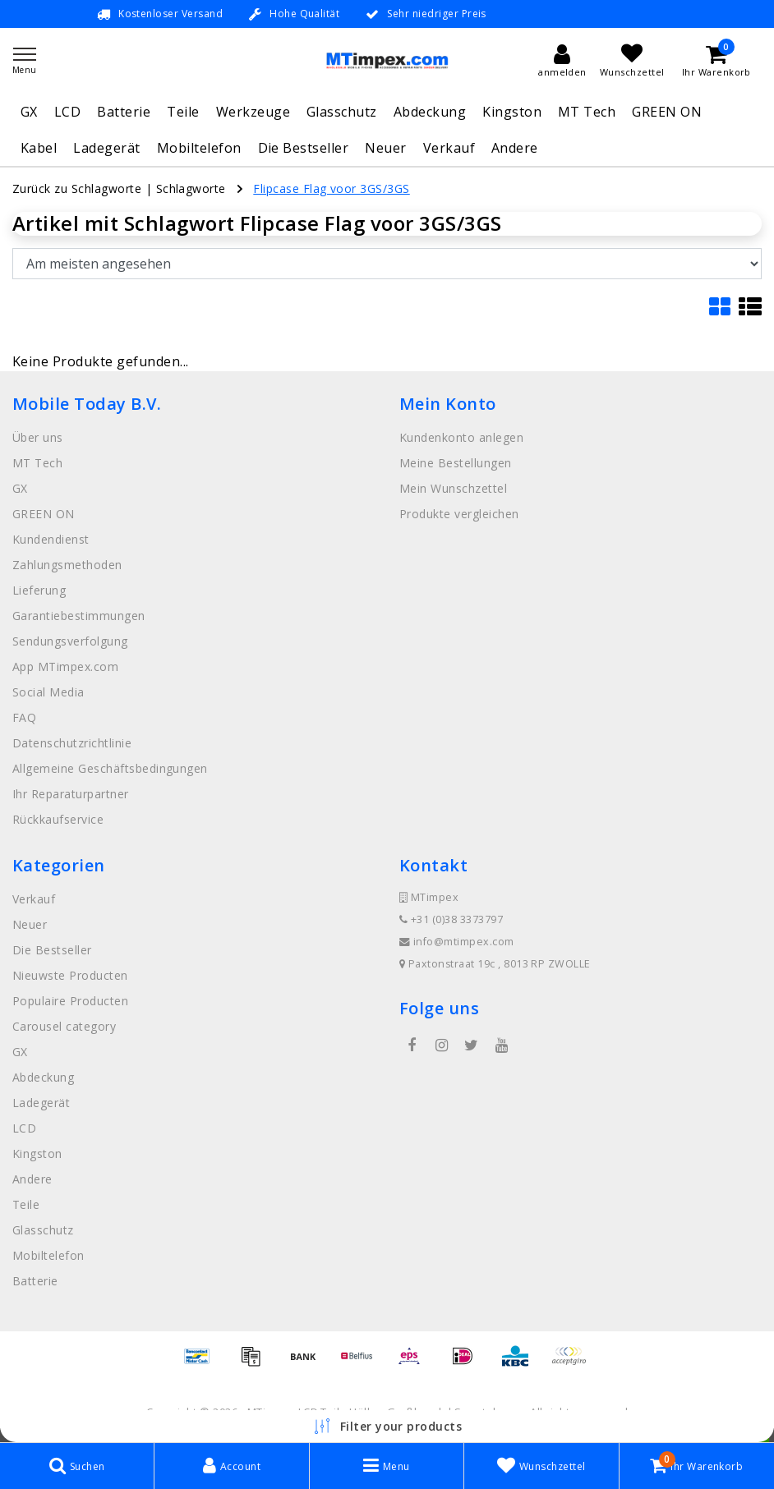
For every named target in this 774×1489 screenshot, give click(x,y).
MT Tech (586, 112)
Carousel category (64, 1026)
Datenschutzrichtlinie (71, 743)
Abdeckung (430, 112)
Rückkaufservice (58, 819)
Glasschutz (341, 112)
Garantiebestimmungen (78, 615)
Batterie (123, 112)
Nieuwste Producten (70, 975)
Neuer (385, 148)
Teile (183, 112)
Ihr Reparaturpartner (70, 794)
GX (29, 112)
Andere (514, 148)
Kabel (39, 148)
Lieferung (39, 590)
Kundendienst (51, 539)
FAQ (24, 717)
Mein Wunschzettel (453, 488)
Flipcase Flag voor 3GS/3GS (331, 188)
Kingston (511, 112)
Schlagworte (191, 188)
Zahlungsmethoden (67, 564)
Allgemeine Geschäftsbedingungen (110, 768)
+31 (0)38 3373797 (451, 919)
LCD (67, 112)
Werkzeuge (253, 112)
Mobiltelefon (199, 148)
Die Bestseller (303, 148)
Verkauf (449, 148)
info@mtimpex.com (456, 942)
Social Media (48, 692)
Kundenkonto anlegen (461, 437)
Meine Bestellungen (455, 463)
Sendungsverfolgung (70, 641)
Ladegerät (106, 148)
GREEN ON (667, 112)
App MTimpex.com (65, 666)
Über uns (37, 437)
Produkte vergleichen (459, 514)
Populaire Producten (70, 1001)
